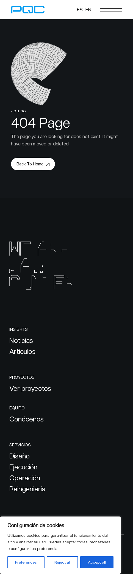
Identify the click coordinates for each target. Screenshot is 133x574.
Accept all (97, 562)
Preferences (26, 562)
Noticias (21, 340)
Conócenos (26, 419)
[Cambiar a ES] (80, 9)
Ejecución (23, 467)
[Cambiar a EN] (88, 9)
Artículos (22, 351)
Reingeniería (27, 489)
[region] (60, 545)
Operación (24, 478)
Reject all (62, 562)
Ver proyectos (30, 388)
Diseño (19, 456)
